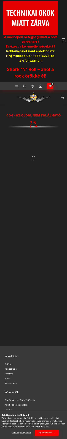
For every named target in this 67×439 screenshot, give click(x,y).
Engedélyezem (45, 432)
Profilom (9, 373)
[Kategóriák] (17, 86)
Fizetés (8, 409)
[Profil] (40, 86)
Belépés (9, 364)
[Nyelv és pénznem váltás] (32, 86)
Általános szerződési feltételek (20, 400)
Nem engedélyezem (21, 432)
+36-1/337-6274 (62, 97)
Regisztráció (11, 369)
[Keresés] (24, 86)
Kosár (7, 378)
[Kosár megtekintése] (50, 86)
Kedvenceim (11, 383)
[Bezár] (63, 40)
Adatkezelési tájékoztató (17, 405)
